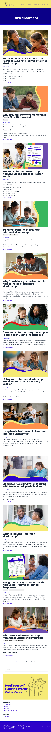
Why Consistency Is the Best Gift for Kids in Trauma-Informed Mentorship (24, 283)
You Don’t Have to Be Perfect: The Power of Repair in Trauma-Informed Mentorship (25, 61)
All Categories (7, 704)
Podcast (34, 4)
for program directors (13, 234)
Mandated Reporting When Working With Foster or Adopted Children (24, 485)
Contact (40, 4)
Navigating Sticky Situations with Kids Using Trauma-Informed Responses (23, 585)
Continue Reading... (8, 82)
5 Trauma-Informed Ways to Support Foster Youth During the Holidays (25, 333)
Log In (46, 4)
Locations (23, 4)
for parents (11, 589)
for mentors (5, 119)
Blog (29, 4)
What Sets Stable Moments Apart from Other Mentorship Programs (23, 636)
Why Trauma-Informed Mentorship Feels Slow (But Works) (24, 116)
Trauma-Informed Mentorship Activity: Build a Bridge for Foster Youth (23, 174)
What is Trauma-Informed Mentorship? (19, 535)
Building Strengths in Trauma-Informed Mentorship (21, 231)
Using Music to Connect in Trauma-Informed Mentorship (24, 432)
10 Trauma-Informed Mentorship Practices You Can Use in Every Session (23, 381)
